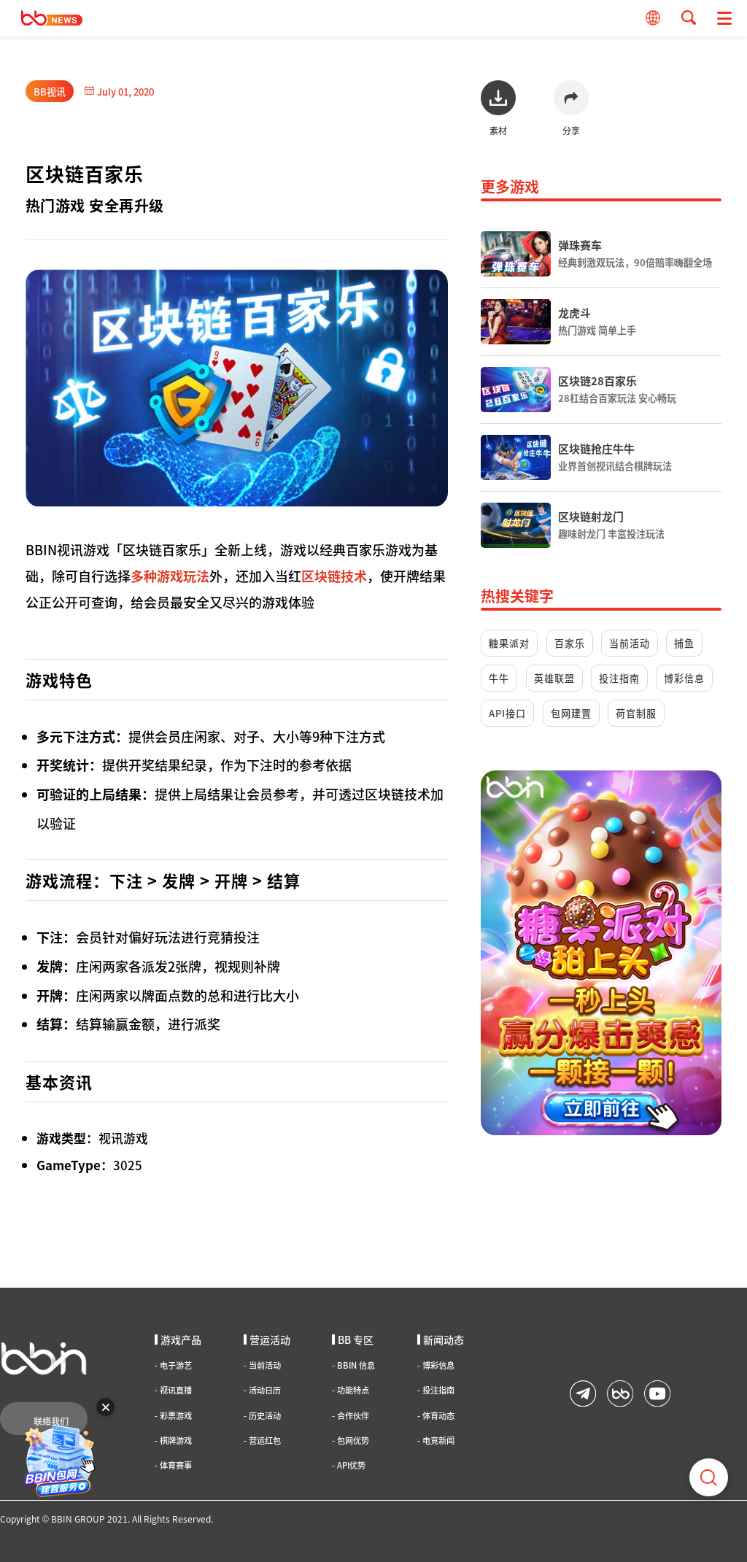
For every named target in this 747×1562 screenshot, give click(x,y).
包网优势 (350, 1441)
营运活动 (267, 1339)
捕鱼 (684, 643)
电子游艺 (173, 1365)
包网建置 (571, 713)
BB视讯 (50, 91)
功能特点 (350, 1390)
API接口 (507, 713)
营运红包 (262, 1441)
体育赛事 (173, 1465)
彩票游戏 (173, 1416)
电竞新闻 (435, 1441)
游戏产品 (178, 1339)
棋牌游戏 (173, 1441)
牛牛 (499, 678)
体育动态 (435, 1416)
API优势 (348, 1465)
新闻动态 (440, 1339)
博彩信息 (684, 678)
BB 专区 (353, 1339)
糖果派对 (509, 643)
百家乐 (569, 643)
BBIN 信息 (353, 1365)
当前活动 (629, 643)
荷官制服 (636, 713)
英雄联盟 (554, 678)
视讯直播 (173, 1390)
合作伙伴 (350, 1416)
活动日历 (262, 1390)
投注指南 (619, 678)
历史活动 (262, 1416)
